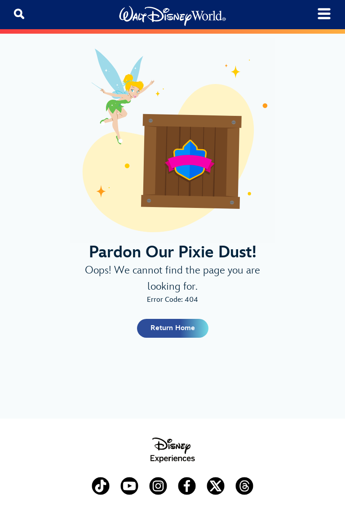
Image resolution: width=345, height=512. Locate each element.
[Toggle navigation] (324, 14)
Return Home (172, 328)
